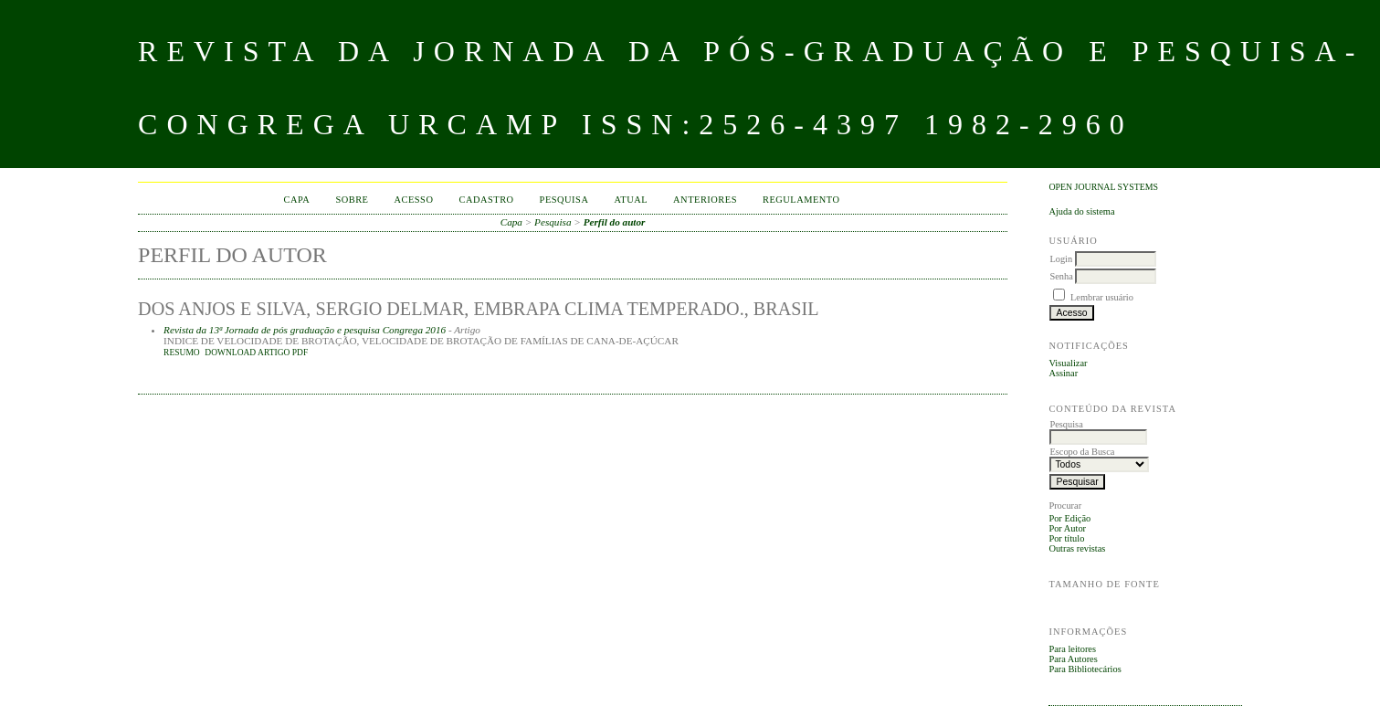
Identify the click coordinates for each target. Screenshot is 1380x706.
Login (1060, 259)
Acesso (413, 200)
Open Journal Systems (1103, 187)
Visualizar (1067, 363)
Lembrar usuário (1101, 297)
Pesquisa (564, 200)
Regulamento (801, 200)
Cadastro (485, 200)
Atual (631, 200)
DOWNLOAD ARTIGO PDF (256, 352)
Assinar (1063, 373)
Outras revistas (1076, 548)
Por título (1066, 538)
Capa (297, 200)
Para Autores (1072, 659)
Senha (1060, 276)
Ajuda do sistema (1081, 211)
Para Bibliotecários (1084, 669)
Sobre (351, 200)
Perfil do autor (615, 221)
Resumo (181, 352)
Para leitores (1072, 649)
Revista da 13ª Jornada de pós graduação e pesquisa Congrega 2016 (304, 329)
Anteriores (705, 200)
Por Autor (1067, 528)
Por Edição (1069, 518)
